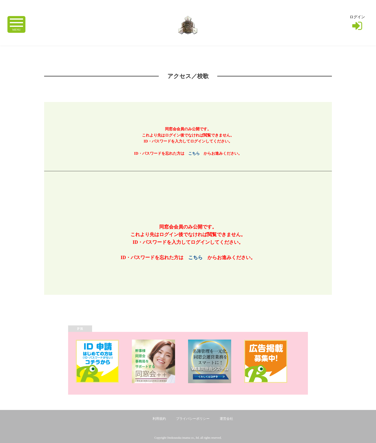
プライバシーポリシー (193, 418)
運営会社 (226, 418)
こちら (194, 153)
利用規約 (159, 418)
